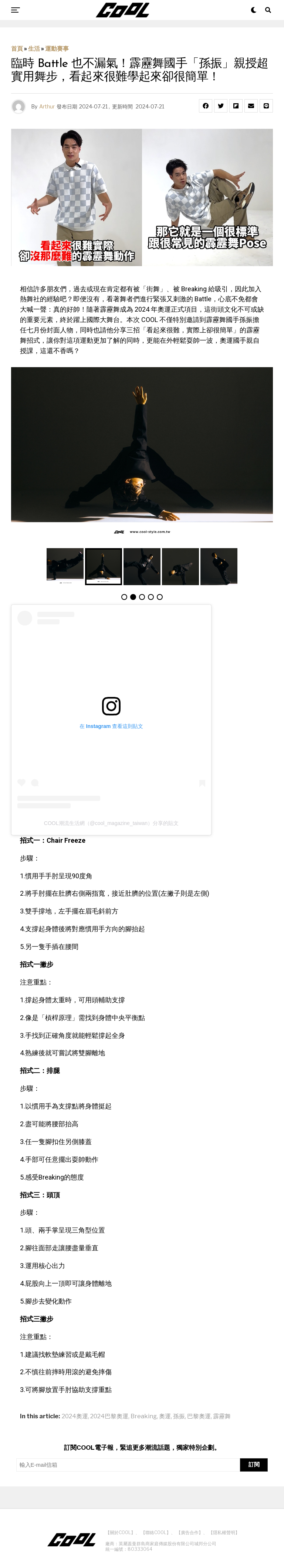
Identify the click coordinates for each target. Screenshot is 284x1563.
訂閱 (254, 1464)
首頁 (17, 48)
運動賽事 (57, 48)
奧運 (165, 1416)
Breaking (144, 1416)
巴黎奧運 (199, 1416)
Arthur (47, 106)
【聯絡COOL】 (156, 1532)
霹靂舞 (222, 1416)
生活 (34, 48)
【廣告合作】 (189, 1532)
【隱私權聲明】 (224, 1532)
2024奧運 (75, 1416)
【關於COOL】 (120, 1532)
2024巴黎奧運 (109, 1416)
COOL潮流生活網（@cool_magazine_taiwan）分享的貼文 (111, 823)
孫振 (179, 1416)
